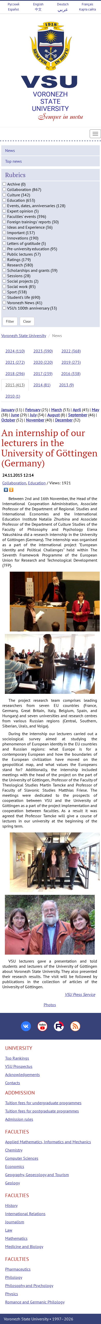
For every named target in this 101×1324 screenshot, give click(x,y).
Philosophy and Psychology (29, 1285)
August (53, 414)
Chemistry (13, 1150)
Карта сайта (87, 9)
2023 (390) (43, 350)
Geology (12, 1182)
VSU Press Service (80, 994)
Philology (13, 1277)
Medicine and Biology (24, 1246)
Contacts (12, 1082)
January (7, 409)
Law (8, 1230)
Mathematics (16, 1238)
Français (87, 4)
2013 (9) (66, 384)
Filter (10, 321)
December (63, 420)
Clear (27, 321)
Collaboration (14, 482)
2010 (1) (12, 396)
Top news (13, 161)
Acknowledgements (22, 1074)
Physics (11, 1293)
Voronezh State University (23, 335)
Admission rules (19, 1119)
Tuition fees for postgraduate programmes (42, 1111)
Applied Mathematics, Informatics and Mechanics (48, 1141)
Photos (50, 1004)
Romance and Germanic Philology (35, 1301)
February (32, 409)
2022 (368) (71, 350)
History (11, 1205)
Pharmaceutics (18, 1269)
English (38, 4)
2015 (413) (15, 384)
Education (37, 482)
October (8, 420)
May (95, 409)
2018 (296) (15, 373)
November (35, 420)
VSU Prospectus (18, 1066)
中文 (38, 9)
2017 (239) (42, 373)
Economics (14, 1166)
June (15, 414)
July (33, 414)
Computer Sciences (21, 1158)
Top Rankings (17, 1058)
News (10, 150)
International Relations (25, 1213)
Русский (13, 4)
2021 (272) (15, 362)
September (77, 414)
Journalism (14, 1221)
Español (13, 9)
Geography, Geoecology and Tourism (37, 1174)
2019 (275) (71, 362)
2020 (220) (43, 362)
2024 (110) (15, 350)
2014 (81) (41, 384)
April (77, 409)
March (56, 409)
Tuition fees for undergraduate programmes (43, 1102)
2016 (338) (70, 373)
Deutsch (63, 4)
